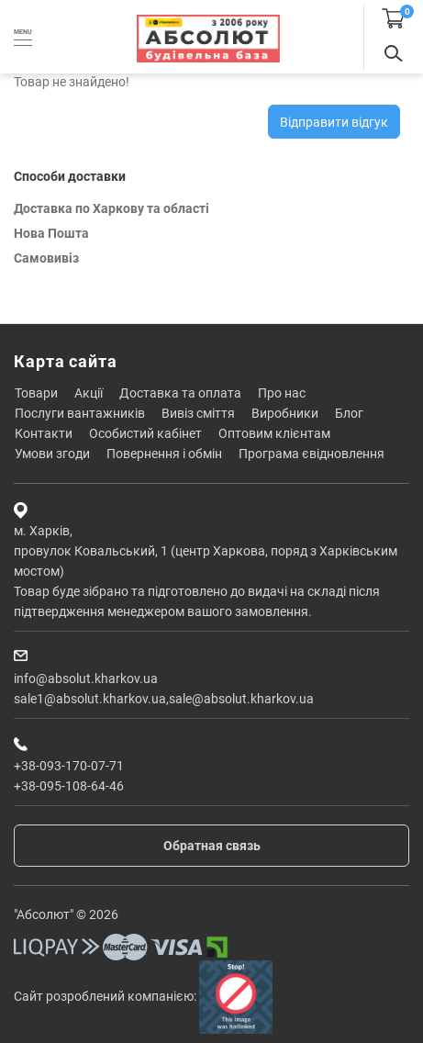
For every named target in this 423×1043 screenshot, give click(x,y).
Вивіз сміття (198, 413)
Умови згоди (52, 453)
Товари (36, 393)
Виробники (284, 413)
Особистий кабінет (145, 433)
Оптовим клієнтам (274, 433)
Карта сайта (65, 361)
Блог (349, 413)
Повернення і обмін (164, 453)
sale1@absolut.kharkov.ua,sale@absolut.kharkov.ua (164, 698)
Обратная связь (212, 845)
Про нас (282, 393)
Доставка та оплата (180, 393)
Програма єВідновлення (311, 453)
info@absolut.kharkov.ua (86, 678)
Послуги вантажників (80, 413)
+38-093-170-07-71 (69, 765)
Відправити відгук (334, 122)
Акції (88, 393)
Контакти (43, 433)
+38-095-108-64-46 (69, 786)
